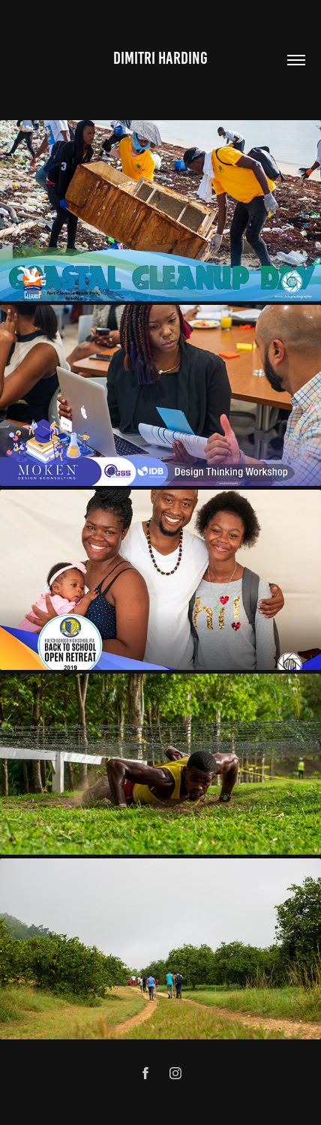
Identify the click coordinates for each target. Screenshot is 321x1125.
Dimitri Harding (160, 58)
